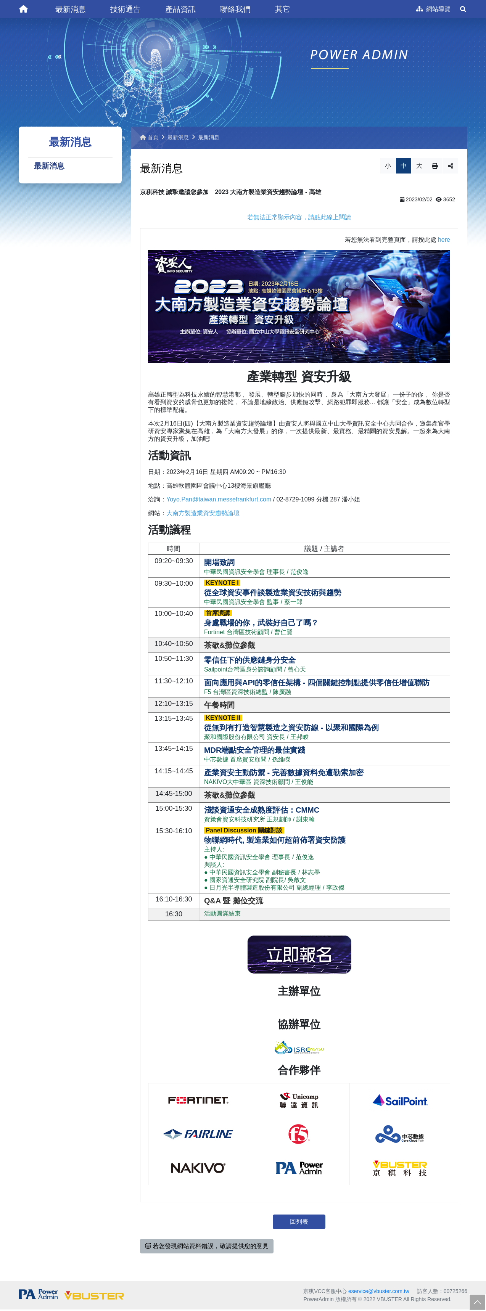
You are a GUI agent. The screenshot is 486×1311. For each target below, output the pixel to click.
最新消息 (49, 168)
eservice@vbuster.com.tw (378, 1293)
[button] (70, 9)
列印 (435, 167)
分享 (450, 167)
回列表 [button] (299, 1223)
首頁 (149, 139)
